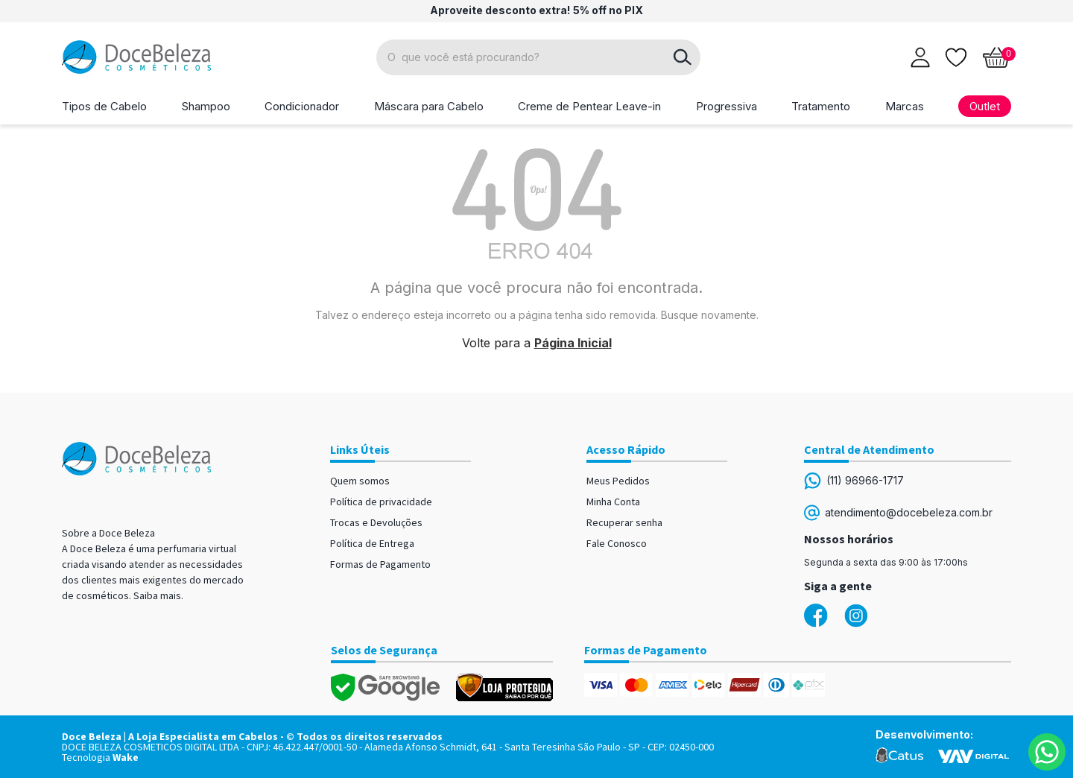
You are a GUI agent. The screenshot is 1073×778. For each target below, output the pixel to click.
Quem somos (360, 480)
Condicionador (302, 106)
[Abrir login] (920, 57)
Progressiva (726, 106)
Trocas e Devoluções (376, 522)
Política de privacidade (381, 501)
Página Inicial (573, 342)
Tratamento (820, 106)
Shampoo (206, 106)
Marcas (904, 106)
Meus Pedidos (618, 480)
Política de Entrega (372, 543)
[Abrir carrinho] (996, 57)
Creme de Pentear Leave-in (589, 106)
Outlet (984, 106)
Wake (126, 757)
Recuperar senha (624, 522)
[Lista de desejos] (956, 55)
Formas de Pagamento (380, 564)
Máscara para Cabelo (429, 106)
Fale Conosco (616, 543)
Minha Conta (613, 501)
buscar (682, 57)
